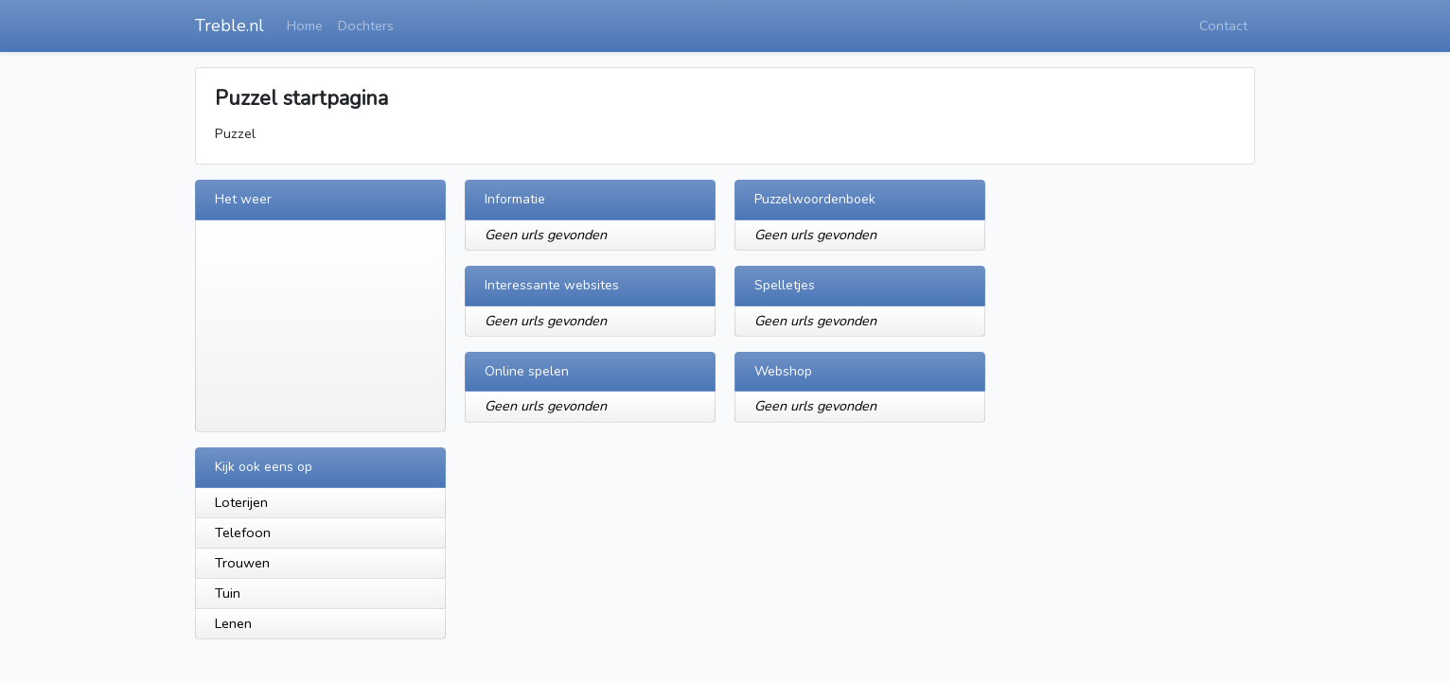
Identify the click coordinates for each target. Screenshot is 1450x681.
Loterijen (241, 502)
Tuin (227, 593)
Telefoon (243, 532)
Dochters (366, 25)
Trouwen (242, 562)
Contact (1223, 25)
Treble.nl (229, 25)
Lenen (233, 623)
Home (305, 25)
